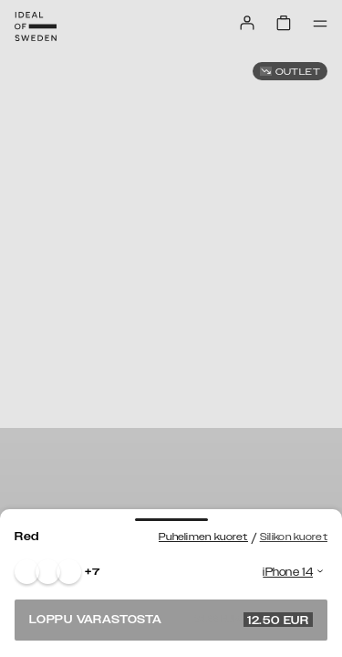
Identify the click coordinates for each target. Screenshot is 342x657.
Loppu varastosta (171, 619)
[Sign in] (247, 23)
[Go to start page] (36, 26)
